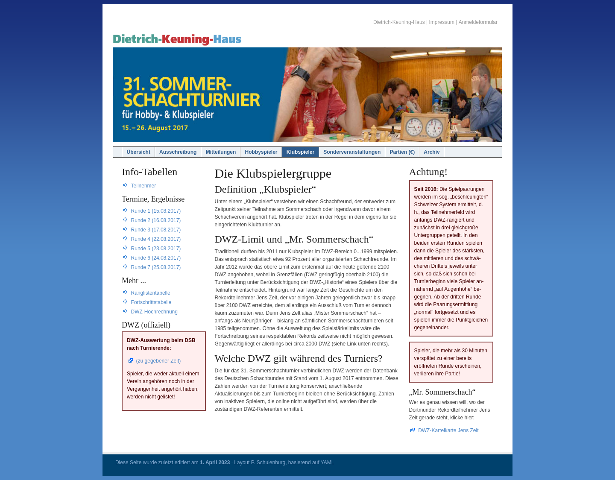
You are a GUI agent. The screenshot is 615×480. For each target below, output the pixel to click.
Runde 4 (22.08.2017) (156, 239)
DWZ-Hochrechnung (154, 312)
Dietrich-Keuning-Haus (399, 22)
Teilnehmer (143, 186)
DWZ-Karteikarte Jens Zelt (448, 430)
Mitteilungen (221, 152)
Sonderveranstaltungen (352, 152)
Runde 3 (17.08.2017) (156, 230)
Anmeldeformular (478, 22)
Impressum (441, 22)
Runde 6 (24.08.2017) (156, 258)
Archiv (431, 152)
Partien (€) (402, 152)
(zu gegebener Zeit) (158, 361)
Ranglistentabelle (150, 293)
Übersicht (138, 152)
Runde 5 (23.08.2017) (156, 249)
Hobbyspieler (261, 152)
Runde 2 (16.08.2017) (156, 220)
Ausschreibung (177, 152)
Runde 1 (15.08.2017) (156, 211)
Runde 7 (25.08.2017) (156, 267)
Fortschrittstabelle (151, 302)
